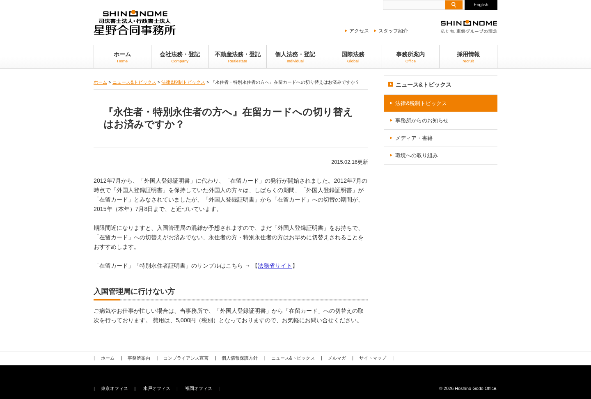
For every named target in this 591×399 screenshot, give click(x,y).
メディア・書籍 (414, 138)
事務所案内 (411, 57)
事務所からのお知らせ (422, 120)
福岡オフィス (198, 388)
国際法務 (353, 57)
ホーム (122, 57)
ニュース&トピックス (134, 82)
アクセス (359, 31)
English (481, 4)
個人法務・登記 (295, 57)
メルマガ (337, 357)
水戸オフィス (156, 388)
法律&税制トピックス (183, 82)
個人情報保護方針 (240, 357)
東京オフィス (114, 388)
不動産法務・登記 (237, 57)
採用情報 (468, 57)
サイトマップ (372, 357)
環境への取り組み (416, 155)
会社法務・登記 (180, 57)
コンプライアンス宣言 (185, 357)
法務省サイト (275, 265)
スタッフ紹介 (393, 31)
